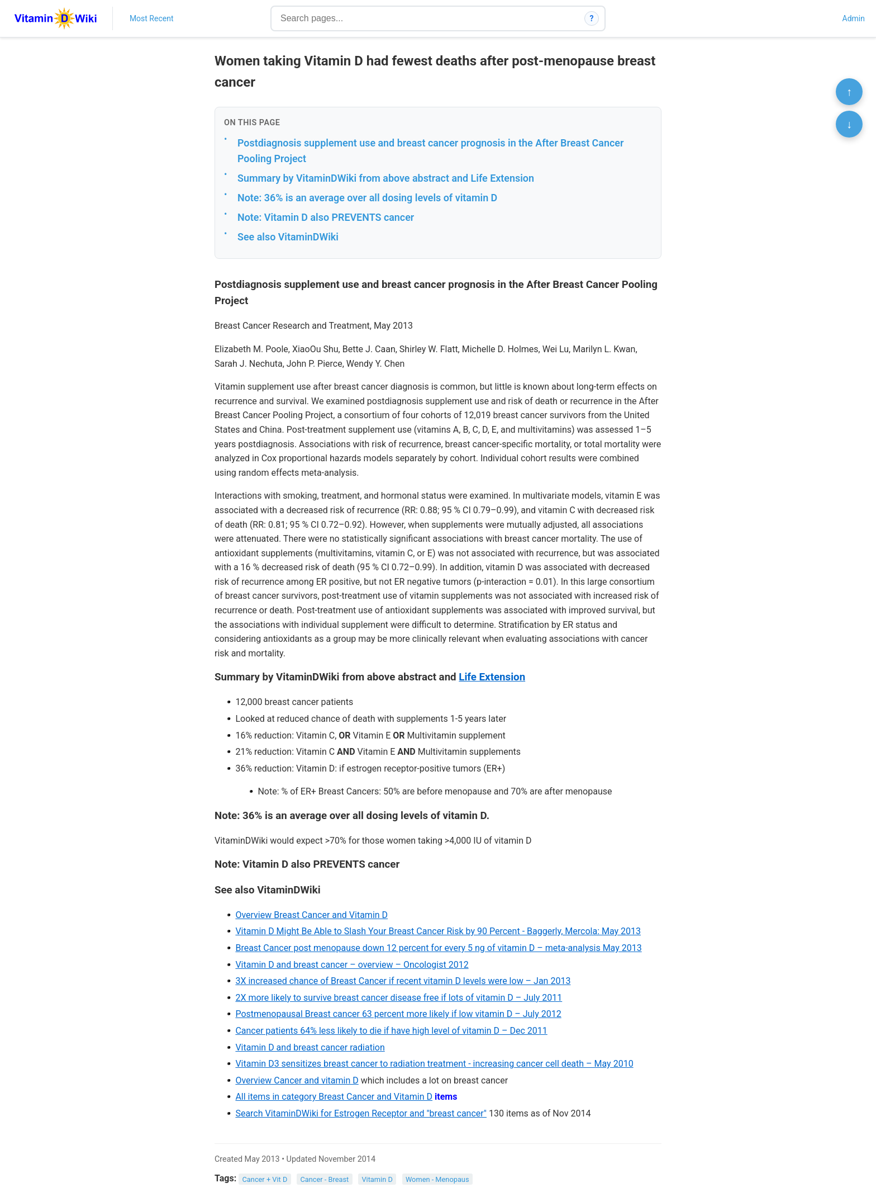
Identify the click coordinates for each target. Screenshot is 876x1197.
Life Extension (492, 677)
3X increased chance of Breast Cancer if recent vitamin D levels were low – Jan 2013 (402, 981)
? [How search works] (592, 18)
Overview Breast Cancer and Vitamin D (311, 915)
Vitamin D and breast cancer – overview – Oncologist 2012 (351, 964)
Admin (853, 18)
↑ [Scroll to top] (849, 92)
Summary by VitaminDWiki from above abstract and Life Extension (385, 178)
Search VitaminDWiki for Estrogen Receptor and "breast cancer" (361, 1113)
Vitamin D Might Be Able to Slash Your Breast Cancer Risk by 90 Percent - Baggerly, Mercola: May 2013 (438, 931)
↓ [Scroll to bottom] (849, 124)
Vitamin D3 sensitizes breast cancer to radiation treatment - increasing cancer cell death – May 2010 (434, 1063)
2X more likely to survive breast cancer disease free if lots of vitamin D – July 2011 (398, 997)
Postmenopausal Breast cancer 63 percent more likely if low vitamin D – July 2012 (398, 1014)
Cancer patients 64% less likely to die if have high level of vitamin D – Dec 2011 (391, 1030)
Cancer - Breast (324, 1179)
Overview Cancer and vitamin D (296, 1080)
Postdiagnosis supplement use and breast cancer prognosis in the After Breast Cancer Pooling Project (430, 151)
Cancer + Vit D (265, 1179)
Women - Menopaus (437, 1179)
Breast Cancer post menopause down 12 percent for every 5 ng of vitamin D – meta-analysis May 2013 (438, 948)
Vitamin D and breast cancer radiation (309, 1047)
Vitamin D (376, 1179)
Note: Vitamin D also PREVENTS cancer (325, 217)
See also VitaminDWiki (288, 237)
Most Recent (152, 18)
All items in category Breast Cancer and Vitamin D (333, 1096)
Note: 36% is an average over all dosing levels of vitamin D (367, 198)
